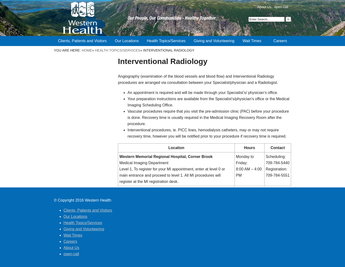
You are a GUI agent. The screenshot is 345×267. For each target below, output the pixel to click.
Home (87, 50)
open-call (281, 7)
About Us (264, 7)
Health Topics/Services (117, 50)
